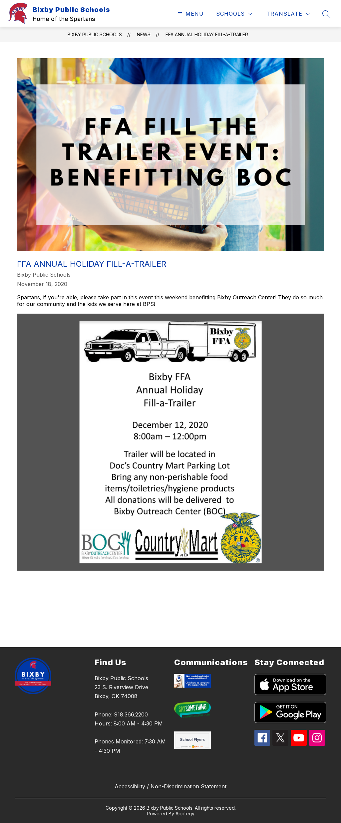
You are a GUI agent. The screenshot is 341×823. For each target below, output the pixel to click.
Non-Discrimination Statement (188, 786)
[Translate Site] (288, 14)
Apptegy (184, 813)
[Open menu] (190, 14)
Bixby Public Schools (95, 34)
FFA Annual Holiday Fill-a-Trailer (207, 34)
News (144, 34)
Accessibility (130, 786)
